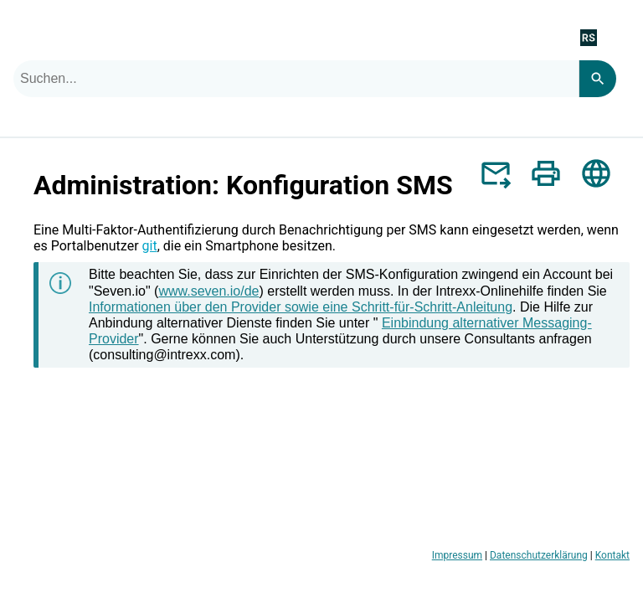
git (149, 246)
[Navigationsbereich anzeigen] (620, 37)
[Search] (597, 78)
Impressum (457, 555)
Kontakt (612, 555)
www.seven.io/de (208, 291)
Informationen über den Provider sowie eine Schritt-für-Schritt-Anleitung (300, 307)
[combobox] (296, 78)
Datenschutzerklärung (539, 555)
